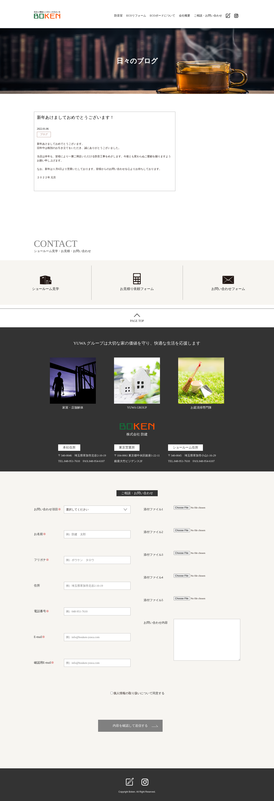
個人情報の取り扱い (126, 693)
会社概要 (184, 15)
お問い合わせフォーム (228, 289)
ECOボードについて (162, 15)
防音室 (118, 15)
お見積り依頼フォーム (137, 289)
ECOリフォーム (136, 15)
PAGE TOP (137, 320)
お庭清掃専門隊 (201, 383)
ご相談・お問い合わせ (208, 15)
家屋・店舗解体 (73, 383)
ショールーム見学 (45, 289)
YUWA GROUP (137, 383)
